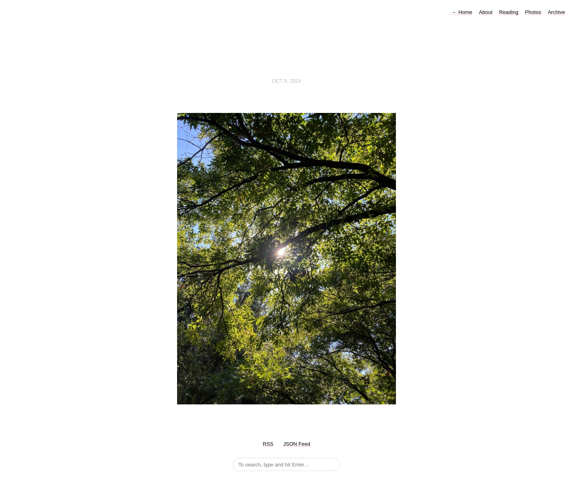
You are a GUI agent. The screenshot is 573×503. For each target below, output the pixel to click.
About (486, 12)
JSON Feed (296, 444)
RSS (268, 444)
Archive (556, 12)
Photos (533, 12)
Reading (508, 12)
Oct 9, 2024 (286, 81)
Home (462, 12)
